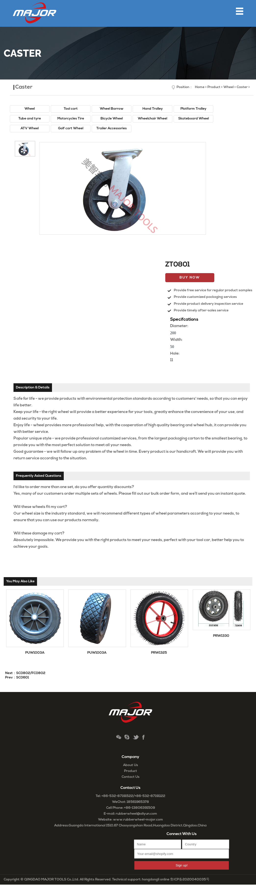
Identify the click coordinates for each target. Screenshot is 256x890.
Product (213, 87)
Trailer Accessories (111, 128)
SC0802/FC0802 (30, 673)
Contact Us (131, 777)
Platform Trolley (193, 109)
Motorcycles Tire (70, 118)
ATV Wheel (30, 128)
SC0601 (22, 677)
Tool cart (71, 109)
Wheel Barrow (112, 109)
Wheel (228, 87)
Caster (242, 87)
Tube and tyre (29, 118)
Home (200, 87)
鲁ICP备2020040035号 (189, 879)
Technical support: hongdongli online (140, 879)
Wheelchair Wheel (152, 118)
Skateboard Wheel (193, 118)
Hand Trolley (152, 109)
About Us (130, 765)
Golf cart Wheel (70, 128)
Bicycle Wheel (112, 118)
